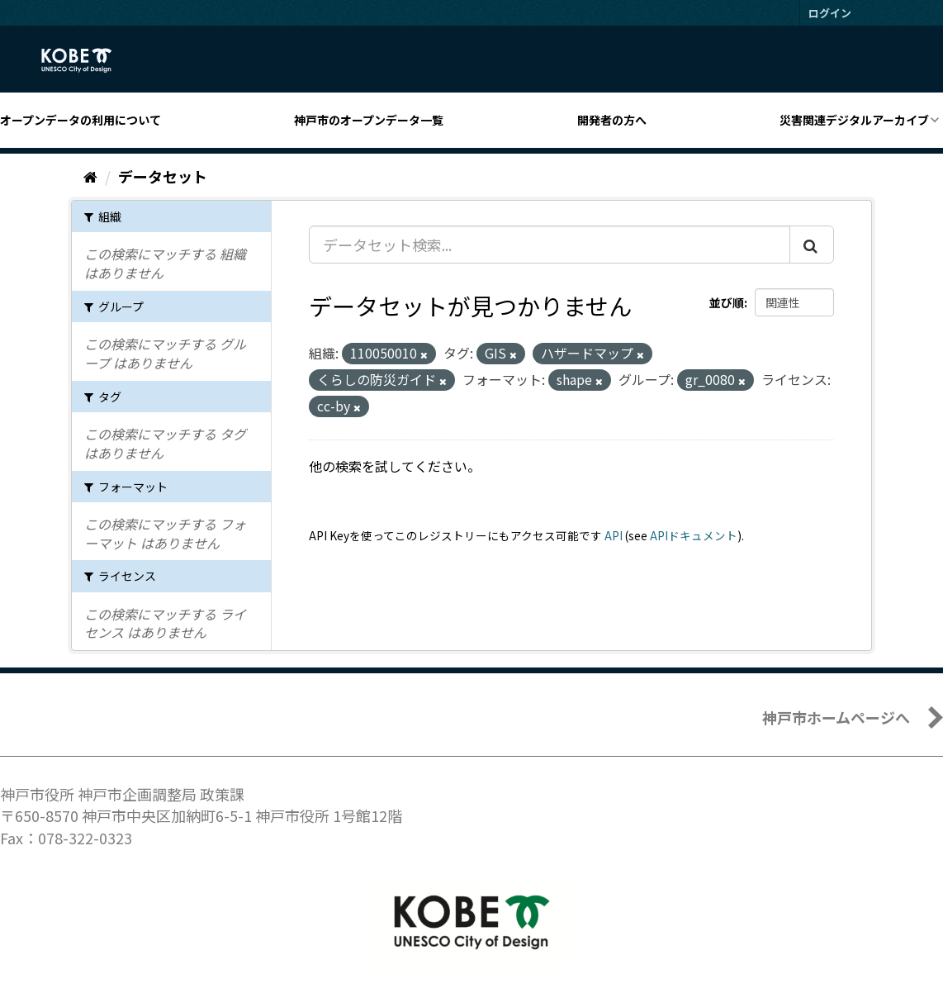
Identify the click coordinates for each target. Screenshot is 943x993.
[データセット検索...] (549, 245)
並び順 (726, 302)
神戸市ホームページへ (836, 717)
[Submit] (811, 245)
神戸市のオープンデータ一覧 (368, 120)
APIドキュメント (693, 535)
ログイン (829, 13)
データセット (162, 176)
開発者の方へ (612, 120)
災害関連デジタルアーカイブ (854, 120)
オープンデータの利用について (80, 120)
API (613, 535)
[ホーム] (90, 176)
